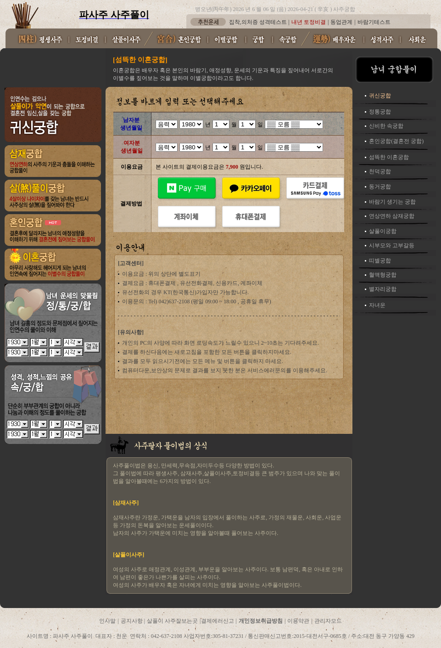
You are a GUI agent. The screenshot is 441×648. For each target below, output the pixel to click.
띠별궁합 (380, 260)
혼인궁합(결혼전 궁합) (396, 141)
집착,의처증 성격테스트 (258, 22)
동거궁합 (380, 186)
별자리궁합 (382, 289)
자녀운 (377, 305)
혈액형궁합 (382, 275)
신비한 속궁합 (386, 126)
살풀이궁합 (382, 231)
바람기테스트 (374, 22)
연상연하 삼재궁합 (391, 216)
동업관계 (341, 22)
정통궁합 (380, 111)
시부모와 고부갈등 (391, 245)
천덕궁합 (380, 171)
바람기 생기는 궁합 (392, 202)
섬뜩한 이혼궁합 (389, 157)
